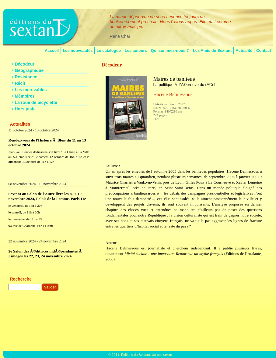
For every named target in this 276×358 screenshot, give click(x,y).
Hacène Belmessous (172, 94)
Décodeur (112, 64)
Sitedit (167, 354)
